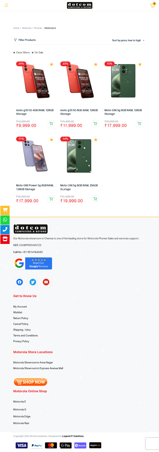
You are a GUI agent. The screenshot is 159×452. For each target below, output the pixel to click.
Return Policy (20, 318)
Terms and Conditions (25, 335)
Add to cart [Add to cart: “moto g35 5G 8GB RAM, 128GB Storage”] (95, 124)
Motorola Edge (21, 416)
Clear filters (23, 52)
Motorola (26, 28)
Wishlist (17, 312)
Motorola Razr (21, 423)
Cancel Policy (20, 324)
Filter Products (24, 40)
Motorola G (19, 409)
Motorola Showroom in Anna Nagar (33, 362)
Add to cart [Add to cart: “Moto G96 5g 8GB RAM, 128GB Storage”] (139, 124)
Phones (38, 28)
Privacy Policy (21, 341)
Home (16, 28)
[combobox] (128, 40)
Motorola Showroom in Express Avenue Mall (38, 368)
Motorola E (19, 402)
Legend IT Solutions (73, 436)
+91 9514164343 (32, 252)
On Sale (39, 52)
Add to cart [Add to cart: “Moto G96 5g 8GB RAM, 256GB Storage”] (95, 199)
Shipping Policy (22, 330)
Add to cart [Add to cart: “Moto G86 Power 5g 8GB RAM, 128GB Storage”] (51, 199)
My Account (20, 307)
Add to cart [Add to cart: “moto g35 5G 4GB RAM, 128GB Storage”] (51, 124)
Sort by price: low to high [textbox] (126, 40)
